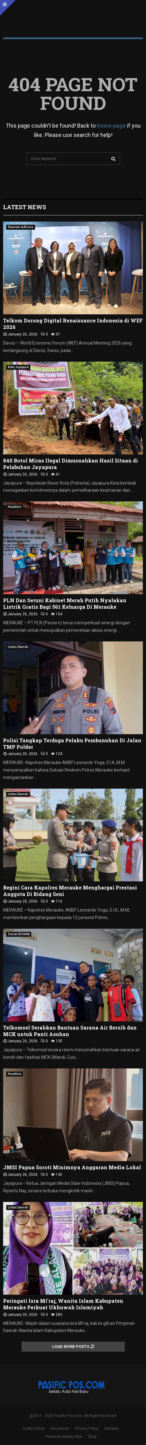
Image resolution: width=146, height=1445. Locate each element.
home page (111, 125)
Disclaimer (59, 1428)
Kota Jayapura (18, 367)
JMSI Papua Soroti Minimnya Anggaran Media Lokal (72, 1167)
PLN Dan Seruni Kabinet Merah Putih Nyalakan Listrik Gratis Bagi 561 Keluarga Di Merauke (64, 603)
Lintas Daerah (18, 647)
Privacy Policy (87, 1428)
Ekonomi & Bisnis (20, 227)
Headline (14, 507)
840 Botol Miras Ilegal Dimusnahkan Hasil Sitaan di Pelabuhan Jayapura (70, 463)
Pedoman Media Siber (64, 1436)
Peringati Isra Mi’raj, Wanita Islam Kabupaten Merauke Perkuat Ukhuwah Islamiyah (63, 1304)
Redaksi (112, 1428)
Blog (92, 1436)
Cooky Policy (33, 1428)
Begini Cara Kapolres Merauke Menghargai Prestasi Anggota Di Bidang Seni (70, 890)
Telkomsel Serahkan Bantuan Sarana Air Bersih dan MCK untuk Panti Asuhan (70, 1030)
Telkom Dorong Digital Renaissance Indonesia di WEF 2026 (73, 323)
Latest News (24, 207)
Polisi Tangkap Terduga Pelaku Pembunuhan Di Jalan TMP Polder (72, 743)
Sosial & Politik (19, 934)
